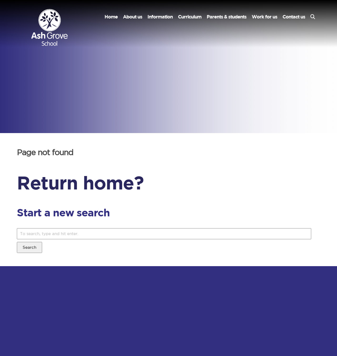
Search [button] (29, 247)
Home (111, 16)
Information (160, 16)
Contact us (294, 16)
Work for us (264, 16)
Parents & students (226, 16)
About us (132, 16)
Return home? (80, 182)
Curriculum (189, 16)
